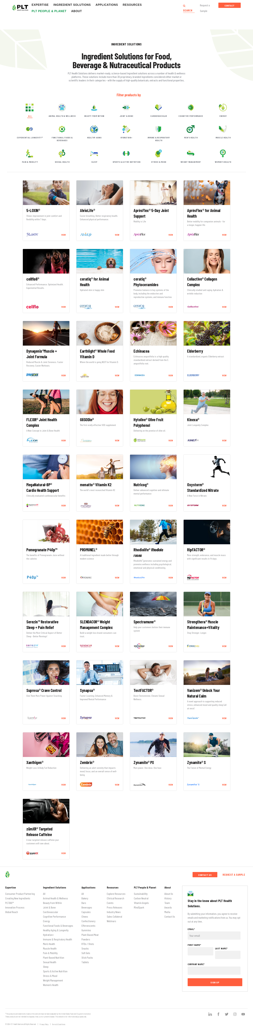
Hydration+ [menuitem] (48, 934)
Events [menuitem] (110, 902)
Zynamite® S (196, 762)
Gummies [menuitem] (86, 930)
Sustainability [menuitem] (141, 893)
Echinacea (141, 350)
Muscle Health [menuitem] (50, 948)
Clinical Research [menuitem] (115, 898)
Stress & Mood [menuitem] (50, 975)
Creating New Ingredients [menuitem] (17, 898)
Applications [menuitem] (88, 887)
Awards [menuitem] (168, 907)
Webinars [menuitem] (111, 921)
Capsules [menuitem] (86, 912)
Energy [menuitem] (46, 921)
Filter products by (129, 95)
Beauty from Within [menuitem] (52, 902)
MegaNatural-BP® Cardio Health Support (42, 487)
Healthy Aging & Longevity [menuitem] (56, 930)
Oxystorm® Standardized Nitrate (203, 487)
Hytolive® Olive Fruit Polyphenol (148, 422)
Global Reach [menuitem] (11, 912)
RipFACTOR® (196, 549)
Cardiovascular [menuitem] (50, 912)
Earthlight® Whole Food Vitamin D (97, 353)
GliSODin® (87, 419)
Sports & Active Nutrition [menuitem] (55, 971)
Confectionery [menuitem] (88, 921)
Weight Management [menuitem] (53, 980)
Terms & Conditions (58, 1024)
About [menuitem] (167, 887)
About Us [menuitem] (168, 893)
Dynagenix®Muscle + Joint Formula (41, 353)
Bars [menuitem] (84, 902)
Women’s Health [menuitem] (50, 984)
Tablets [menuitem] (85, 962)
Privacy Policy (44, 1024)
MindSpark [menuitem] (139, 907)
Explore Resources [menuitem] (116, 893)
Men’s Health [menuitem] (49, 943)
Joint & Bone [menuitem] (49, 907)
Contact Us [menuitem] (169, 916)
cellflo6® (32, 278)
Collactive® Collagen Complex (202, 281)
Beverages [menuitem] (87, 907)
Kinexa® (193, 419)
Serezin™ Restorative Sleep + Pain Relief (42, 624)
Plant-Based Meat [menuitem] (90, 934)
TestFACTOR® (143, 690)
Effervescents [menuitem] (88, 925)
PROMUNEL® (88, 549)
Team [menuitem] (167, 902)
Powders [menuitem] (86, 939)
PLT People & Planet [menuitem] (145, 887)
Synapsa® (87, 690)
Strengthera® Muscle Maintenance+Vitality (203, 624)
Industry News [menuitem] (114, 912)
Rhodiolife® (148, 552)
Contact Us (230, 6)
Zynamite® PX (144, 762)
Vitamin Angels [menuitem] (141, 902)
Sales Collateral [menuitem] (114, 916)
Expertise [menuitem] (10, 887)
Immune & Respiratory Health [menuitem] (57, 939)
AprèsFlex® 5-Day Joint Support (151, 213)
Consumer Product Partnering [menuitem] (20, 893)
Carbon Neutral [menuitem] (141, 898)
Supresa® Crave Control (43, 690)
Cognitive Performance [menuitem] (54, 916)
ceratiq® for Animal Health (94, 281)
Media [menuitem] (167, 912)
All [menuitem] (44, 893)
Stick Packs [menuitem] (87, 957)
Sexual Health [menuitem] (49, 962)
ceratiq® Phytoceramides (146, 281)
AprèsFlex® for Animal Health (203, 213)
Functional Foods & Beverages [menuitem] (58, 925)
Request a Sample (234, 874)
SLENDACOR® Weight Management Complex (96, 624)
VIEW (63, 234)
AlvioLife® (87, 210)
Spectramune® (144, 621)
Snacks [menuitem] (85, 948)
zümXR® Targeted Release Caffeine (39, 831)
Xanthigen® (34, 762)
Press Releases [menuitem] (114, 907)
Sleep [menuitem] (45, 966)
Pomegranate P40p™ (41, 549)
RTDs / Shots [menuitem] (88, 943)
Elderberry (195, 350)
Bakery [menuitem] (85, 898)
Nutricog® (141, 484)
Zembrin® (87, 762)
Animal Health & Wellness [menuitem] (55, 898)
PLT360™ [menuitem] (9, 902)
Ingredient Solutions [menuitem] (54, 887)
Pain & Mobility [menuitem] (50, 953)
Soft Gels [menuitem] (86, 953)
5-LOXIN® (33, 210)
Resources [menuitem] (112, 887)
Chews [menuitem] (85, 916)
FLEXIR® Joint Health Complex (41, 422)
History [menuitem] (167, 898)
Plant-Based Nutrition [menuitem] (53, 957)
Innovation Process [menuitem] (14, 907)
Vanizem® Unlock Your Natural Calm (203, 693)
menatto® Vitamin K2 (96, 484)
